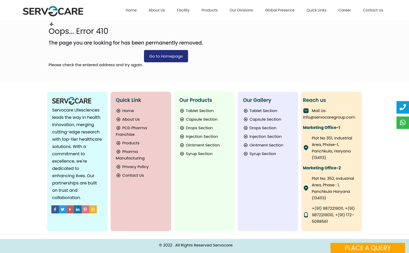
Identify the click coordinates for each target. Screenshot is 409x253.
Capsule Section (198, 119)
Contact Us (130, 175)
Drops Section (196, 128)
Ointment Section (199, 145)
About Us (128, 119)
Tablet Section (196, 110)
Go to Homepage (166, 56)
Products (128, 143)
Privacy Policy (132, 166)
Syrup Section (196, 153)
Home (125, 110)
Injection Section (198, 136)
